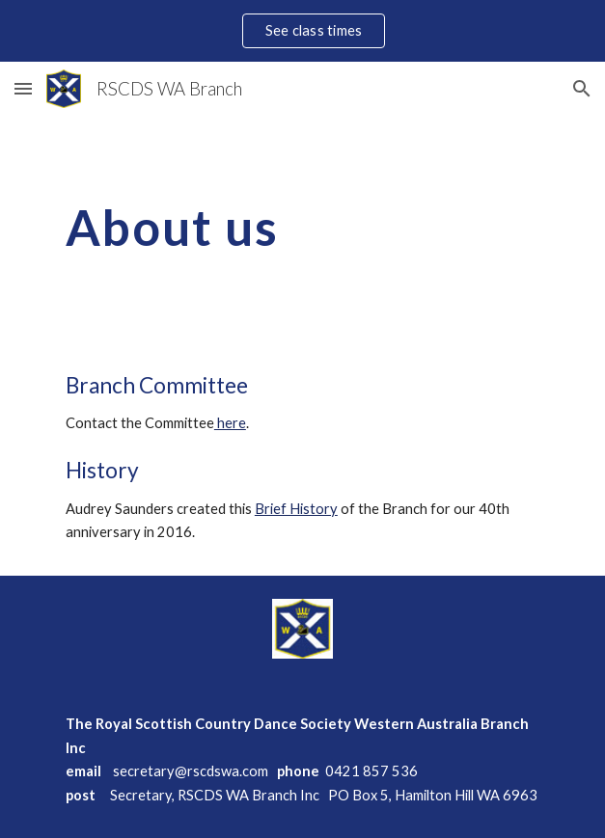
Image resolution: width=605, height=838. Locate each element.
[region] (302, 31)
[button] (23, 88)
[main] (302, 227)
